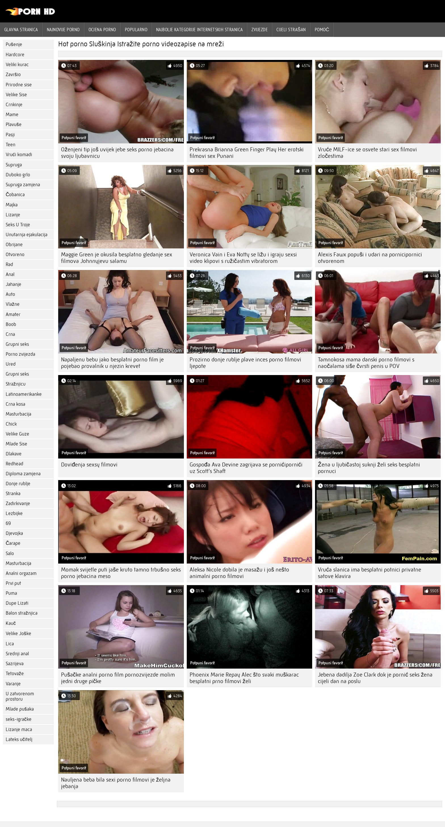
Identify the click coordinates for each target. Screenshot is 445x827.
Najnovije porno (63, 29)
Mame (12, 114)
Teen (10, 144)
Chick (11, 424)
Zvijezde (259, 29)
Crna (10, 334)
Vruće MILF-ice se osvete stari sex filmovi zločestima (367, 152)
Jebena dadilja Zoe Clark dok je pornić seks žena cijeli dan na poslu (375, 677)
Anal (10, 274)
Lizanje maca (19, 729)
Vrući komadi (19, 154)
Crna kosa (15, 404)
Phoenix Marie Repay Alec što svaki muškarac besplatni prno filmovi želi (244, 677)
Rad (9, 264)
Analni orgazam (21, 573)
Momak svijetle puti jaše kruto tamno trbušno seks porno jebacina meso (121, 572)
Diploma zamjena (23, 473)
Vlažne (13, 304)
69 (8, 523)
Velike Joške (18, 633)
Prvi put (13, 583)
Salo (10, 553)
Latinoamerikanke (24, 394)
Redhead (14, 463)
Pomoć (322, 29)
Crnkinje (14, 104)
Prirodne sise (19, 84)
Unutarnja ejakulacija (26, 234)
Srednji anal (17, 653)
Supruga (14, 165)
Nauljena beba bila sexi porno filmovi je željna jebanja (116, 783)
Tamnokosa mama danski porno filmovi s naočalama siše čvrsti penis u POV (366, 362)
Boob (11, 324)
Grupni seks (17, 344)
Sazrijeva (15, 663)
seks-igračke (19, 719)
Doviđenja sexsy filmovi (89, 464)
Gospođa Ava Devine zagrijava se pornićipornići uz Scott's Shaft (246, 467)
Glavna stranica (21, 29)
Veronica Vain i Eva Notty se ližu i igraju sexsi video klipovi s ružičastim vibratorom (243, 257)
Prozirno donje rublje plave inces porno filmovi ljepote (245, 362)
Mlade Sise (16, 444)
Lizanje (13, 214)
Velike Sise (16, 94)
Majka (12, 205)
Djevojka (14, 533)
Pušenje (14, 44)
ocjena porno (102, 29)
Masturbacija (18, 414)
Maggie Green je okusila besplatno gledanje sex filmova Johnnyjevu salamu (116, 257)
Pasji (10, 134)
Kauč (11, 623)
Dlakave (14, 454)
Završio (13, 74)
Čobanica (15, 194)
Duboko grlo (18, 174)
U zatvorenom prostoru (20, 696)
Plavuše (14, 124)
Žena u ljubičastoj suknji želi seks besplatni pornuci (369, 467)
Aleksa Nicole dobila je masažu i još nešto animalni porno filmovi (239, 572)
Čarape (13, 543)
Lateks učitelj (19, 739)
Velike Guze (17, 434)
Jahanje (13, 284)
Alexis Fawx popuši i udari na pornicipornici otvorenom (370, 257)
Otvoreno (15, 254)
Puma (11, 593)
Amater (13, 314)
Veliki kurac (17, 64)
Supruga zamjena (23, 184)
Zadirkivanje (18, 503)
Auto (10, 294)
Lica (10, 643)
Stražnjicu (16, 384)
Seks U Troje (18, 224)
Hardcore (15, 54)
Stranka (13, 493)
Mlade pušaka (20, 709)
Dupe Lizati (17, 603)
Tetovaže (15, 673)
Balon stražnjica (21, 613)
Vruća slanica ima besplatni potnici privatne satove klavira (369, 572)
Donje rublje (18, 483)
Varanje (13, 683)
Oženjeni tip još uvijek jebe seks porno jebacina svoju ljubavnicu (117, 152)
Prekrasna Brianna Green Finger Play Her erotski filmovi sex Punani (247, 152)
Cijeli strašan (291, 29)
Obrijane (14, 244)
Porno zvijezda (20, 354)
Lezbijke (14, 513)
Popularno (136, 29)
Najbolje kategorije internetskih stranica (199, 29)
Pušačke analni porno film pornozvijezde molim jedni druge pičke (118, 677)
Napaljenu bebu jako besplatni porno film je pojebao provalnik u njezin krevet (112, 362)
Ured (11, 364)
